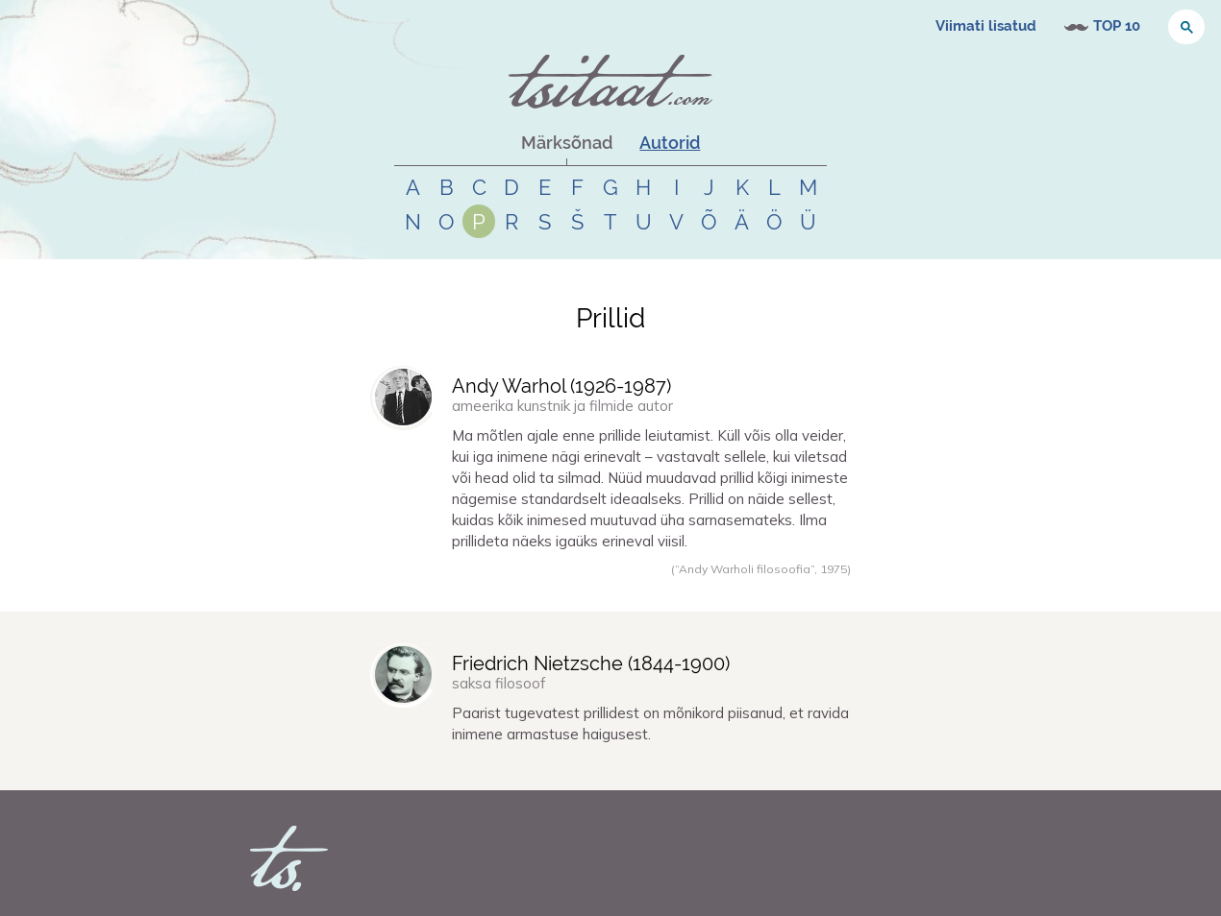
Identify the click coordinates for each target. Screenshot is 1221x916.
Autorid (669, 143)
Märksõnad (566, 143)
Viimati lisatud (985, 26)
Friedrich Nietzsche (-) (591, 663)
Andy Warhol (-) (561, 386)
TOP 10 (1116, 26)
